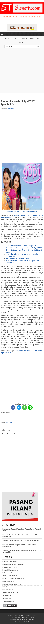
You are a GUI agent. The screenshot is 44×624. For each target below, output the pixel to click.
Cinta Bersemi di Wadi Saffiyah (12, 564)
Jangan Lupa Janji (8, 575)
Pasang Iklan (34, 38)
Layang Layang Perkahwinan (12, 578)
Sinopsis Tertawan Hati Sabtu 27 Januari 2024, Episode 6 (21, 540)
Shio (4, 587)
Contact (14, 38)
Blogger (19, 621)
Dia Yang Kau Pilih (8, 567)
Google (25, 621)
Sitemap (22, 42)
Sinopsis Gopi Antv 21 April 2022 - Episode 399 (18, 102)
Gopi (7, 96)
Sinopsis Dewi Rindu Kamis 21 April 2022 (22, 246)
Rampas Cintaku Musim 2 (10, 584)
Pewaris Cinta (7, 581)
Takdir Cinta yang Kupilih (10, 592)
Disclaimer (23, 38)
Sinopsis (11, 96)
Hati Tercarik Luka (8, 573)
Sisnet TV (11, 108)
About (7, 38)
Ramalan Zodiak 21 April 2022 (17, 258)
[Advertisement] (22, 71)
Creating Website (21, 617)
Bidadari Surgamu (8, 561)
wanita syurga (7, 601)
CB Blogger (31, 617)
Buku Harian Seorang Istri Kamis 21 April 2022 (24, 248)
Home (2, 96)
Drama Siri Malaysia (9, 570)
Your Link (18, 619)
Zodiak (4, 598)
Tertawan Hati (7, 595)
